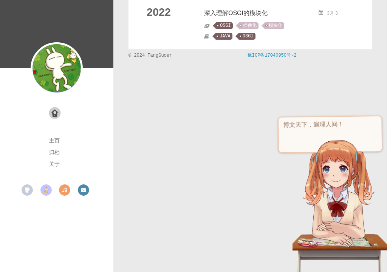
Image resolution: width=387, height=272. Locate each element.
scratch (46, 190)
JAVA (225, 36)
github (27, 190)
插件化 (250, 25)
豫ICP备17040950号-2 (272, 55)
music (64, 190)
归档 (54, 152)
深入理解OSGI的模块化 (236, 13)
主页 (54, 141)
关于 (54, 164)
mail (83, 190)
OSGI (225, 25)
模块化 (275, 25)
